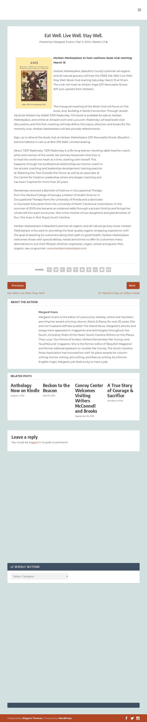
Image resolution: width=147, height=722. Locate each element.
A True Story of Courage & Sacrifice (120, 390)
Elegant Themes (32, 718)
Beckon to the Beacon (56, 388)
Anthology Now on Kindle (25, 388)
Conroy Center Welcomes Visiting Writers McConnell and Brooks (89, 398)
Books (97, 41)
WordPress (65, 718)
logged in (35, 442)
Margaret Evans (63, 41)
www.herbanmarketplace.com (67, 248)
